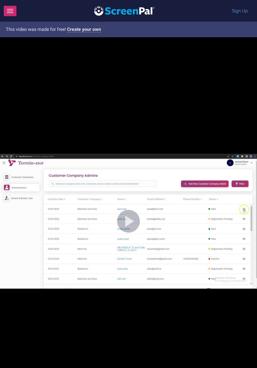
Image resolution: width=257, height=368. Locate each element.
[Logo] (124, 10)
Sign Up (240, 11)
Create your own (84, 29)
